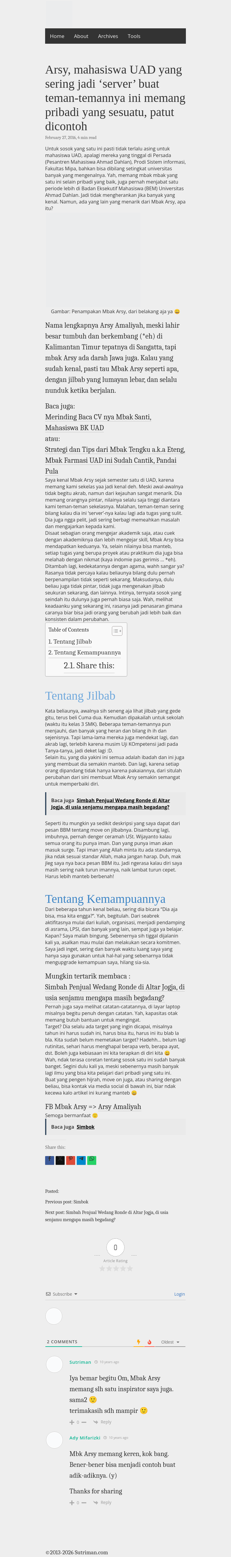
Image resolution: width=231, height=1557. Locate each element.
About (81, 36)
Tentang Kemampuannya (87, 652)
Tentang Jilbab (73, 641)
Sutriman (80, 1362)
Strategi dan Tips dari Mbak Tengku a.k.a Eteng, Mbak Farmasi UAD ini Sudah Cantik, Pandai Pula (115, 460)
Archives (108, 36)
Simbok (81, 1202)
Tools (134, 36)
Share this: (96, 665)
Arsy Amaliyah (119, 1106)
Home (57, 36)
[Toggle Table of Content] (114, 631)
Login (179, 1294)
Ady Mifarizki (84, 1438)
